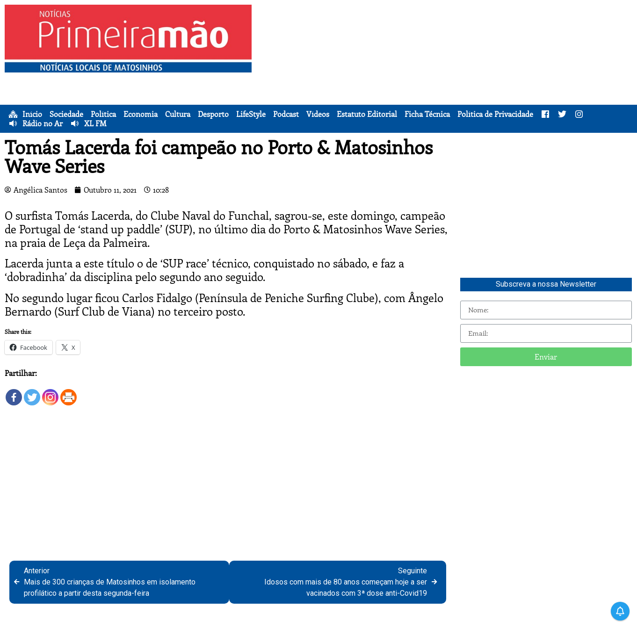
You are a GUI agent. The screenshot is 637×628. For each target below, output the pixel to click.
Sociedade (66, 114)
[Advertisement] (446, 70)
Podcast (286, 114)
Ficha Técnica (427, 114)
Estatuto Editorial (367, 114)
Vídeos (317, 114)
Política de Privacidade (495, 114)
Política (103, 114)
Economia (140, 114)
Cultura (177, 114)
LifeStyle (251, 114)
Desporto (213, 114)
